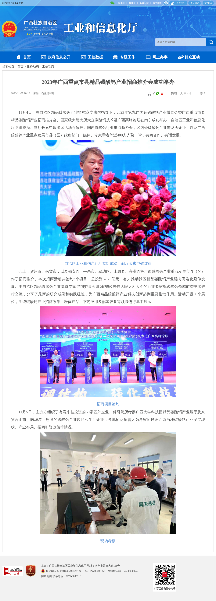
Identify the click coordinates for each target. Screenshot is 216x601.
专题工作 (127, 57)
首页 (27, 57)
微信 (157, 93)
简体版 (121, 3)
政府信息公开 (59, 57)
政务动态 (33, 66)
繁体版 (132, 3)
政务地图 (157, 3)
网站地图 (46, 576)
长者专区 (180, 3)
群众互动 (192, 57)
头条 (162, 93)
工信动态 (48, 66)
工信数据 (95, 57)
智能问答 (144, 3)
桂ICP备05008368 (96, 571)
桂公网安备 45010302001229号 (64, 571)
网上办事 (159, 57)
